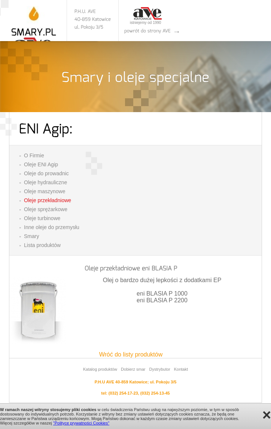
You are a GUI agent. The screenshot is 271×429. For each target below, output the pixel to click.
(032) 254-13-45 (155, 393)
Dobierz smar (133, 369)
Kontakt (181, 369)
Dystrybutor (159, 369)
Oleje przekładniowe (47, 200)
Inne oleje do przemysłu (51, 227)
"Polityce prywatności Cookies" (81, 423)
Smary (31, 236)
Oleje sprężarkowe (45, 209)
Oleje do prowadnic (46, 173)
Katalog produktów (100, 369)
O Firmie (34, 155)
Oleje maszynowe (45, 191)
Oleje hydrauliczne (45, 182)
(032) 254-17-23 (123, 393)
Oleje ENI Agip (41, 164)
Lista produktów (42, 245)
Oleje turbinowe (42, 218)
